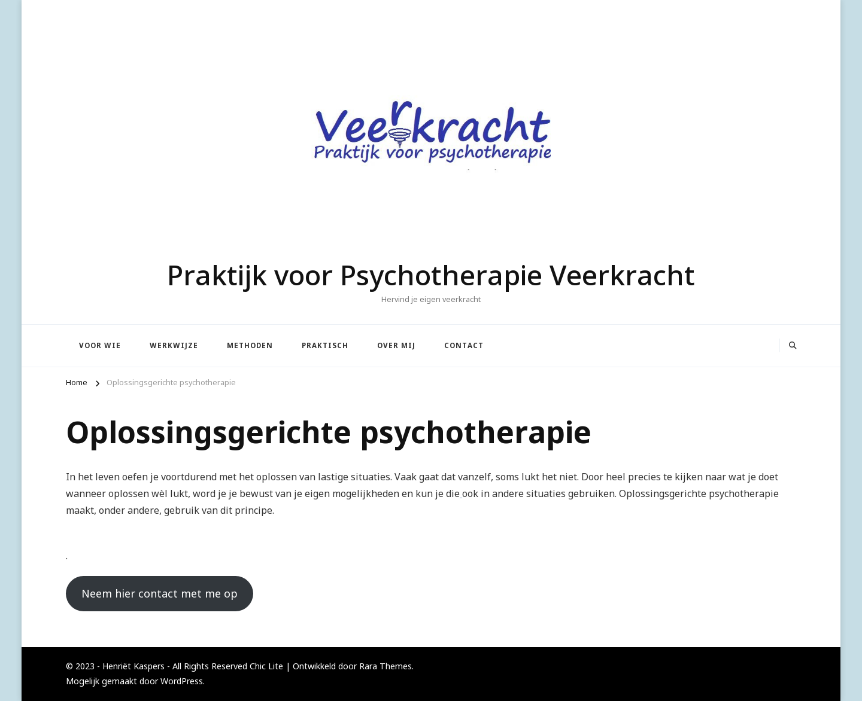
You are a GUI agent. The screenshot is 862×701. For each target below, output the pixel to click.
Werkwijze (174, 345)
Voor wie (100, 345)
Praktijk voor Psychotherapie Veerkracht (431, 274)
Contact (464, 345)
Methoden (250, 345)
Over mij (396, 345)
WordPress (181, 681)
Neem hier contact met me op (159, 593)
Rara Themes (385, 666)
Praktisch (325, 345)
